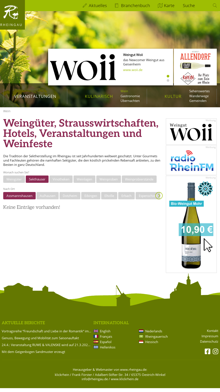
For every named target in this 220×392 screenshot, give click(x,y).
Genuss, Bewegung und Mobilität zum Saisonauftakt (40, 342)
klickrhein (62, 378)
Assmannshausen (19, 199)
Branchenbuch (135, 5)
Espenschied (148, 199)
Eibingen (90, 199)
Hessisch (151, 346)
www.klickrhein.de (124, 383)
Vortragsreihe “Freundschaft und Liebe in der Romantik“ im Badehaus (47, 335)
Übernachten (130, 100)
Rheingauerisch (156, 340)
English (105, 335)
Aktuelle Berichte (23, 326)
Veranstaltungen (35, 96)
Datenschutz (209, 345)
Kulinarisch (99, 96)
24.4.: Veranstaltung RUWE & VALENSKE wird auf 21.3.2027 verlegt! (47, 349)
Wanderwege (199, 96)
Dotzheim (70, 199)
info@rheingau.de (95, 383)
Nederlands (153, 335)
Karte (169, 5)
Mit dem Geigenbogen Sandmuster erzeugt (33, 355)
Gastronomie (130, 96)
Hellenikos (107, 351)
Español (106, 346)
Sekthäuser (37, 183)
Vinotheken (61, 183)
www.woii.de (132, 70)
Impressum (210, 340)
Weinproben (108, 183)
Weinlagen (84, 183)
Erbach (126, 199)
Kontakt (212, 335)
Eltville (109, 199)
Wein (124, 91)
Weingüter (14, 183)
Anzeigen (159, 199)
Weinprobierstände (139, 183)
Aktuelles (98, 5)
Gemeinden (197, 100)
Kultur (173, 96)
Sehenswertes (199, 91)
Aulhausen (47, 199)
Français (106, 340)
